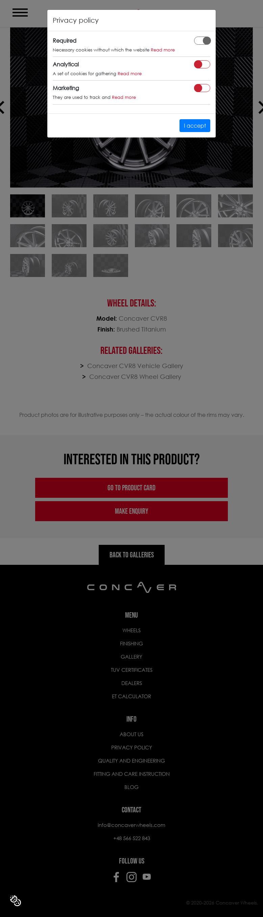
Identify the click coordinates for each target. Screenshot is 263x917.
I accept (195, 125)
